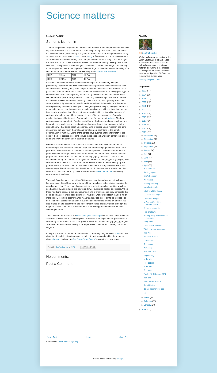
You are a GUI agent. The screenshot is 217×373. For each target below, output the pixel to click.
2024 (144, 95)
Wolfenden (148, 180)
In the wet (148, 266)
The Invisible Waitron (152, 225)
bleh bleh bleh (150, 251)
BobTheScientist (149, 53)
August (147, 150)
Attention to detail (151, 237)
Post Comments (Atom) (68, 342)
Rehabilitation (149, 285)
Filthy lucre (148, 222)
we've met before (104, 171)
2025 (144, 91)
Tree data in (149, 263)
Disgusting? (149, 240)
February (148, 301)
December (148, 135)
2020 (144, 110)
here (77, 56)
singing (55, 239)
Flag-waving (149, 255)
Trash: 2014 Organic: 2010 (155, 274)
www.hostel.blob (150, 187)
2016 (144, 125)
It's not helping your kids (154, 289)
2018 (144, 117)
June (146, 158)
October (147, 143)
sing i (90, 56)
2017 (144, 121)
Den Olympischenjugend (83, 239)
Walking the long (151, 183)
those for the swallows (105, 71)
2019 (144, 113)
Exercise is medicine (152, 281)
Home (88, 337)
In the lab (147, 259)
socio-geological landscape (89, 215)
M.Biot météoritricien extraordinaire (152, 203)
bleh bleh (147, 278)
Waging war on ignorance (154, 229)
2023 (144, 98)
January (147, 305)
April (146, 165)
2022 (144, 102)
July (146, 154)
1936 (116, 233)
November (148, 139)
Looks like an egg (151, 198)
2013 (144, 309)
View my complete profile (149, 79)
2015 (144, 128)
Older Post (124, 337)
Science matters (80, 15)
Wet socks (148, 248)
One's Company (150, 176)
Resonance (148, 244)
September (149, 147)
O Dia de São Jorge (152, 195)
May (146, 162)
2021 (144, 106)
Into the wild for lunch (153, 191)
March (147, 297)
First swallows (150, 212)
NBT (145, 293)
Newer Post (52, 337)
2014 (144, 132)
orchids (111, 118)
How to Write (149, 168)
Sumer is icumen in (152, 208)
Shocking (147, 270)
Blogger (120, 359)
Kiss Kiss (147, 233)
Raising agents (150, 172)
